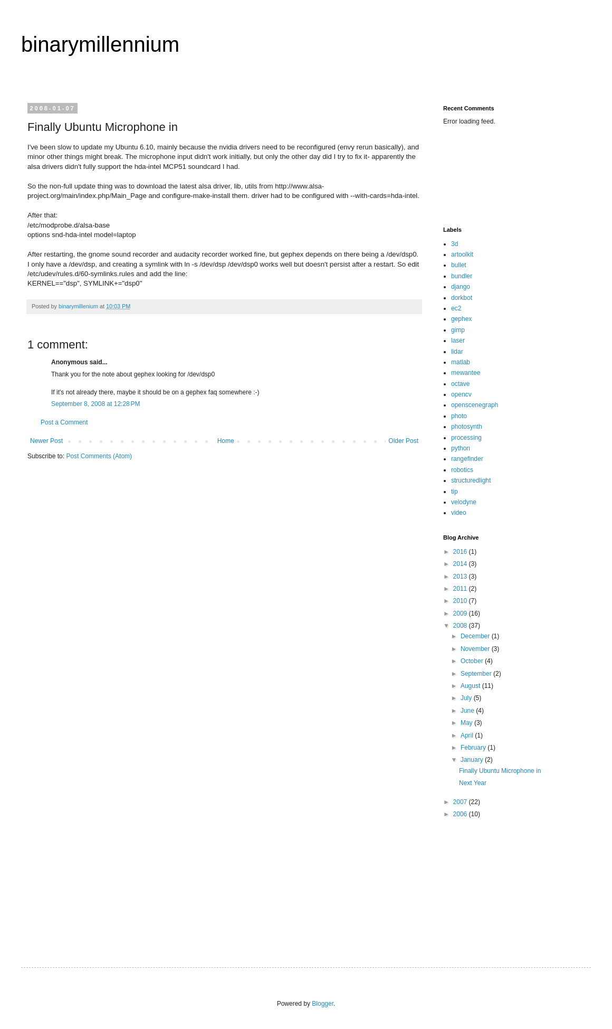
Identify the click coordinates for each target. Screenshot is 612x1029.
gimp (458, 330)
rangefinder (467, 458)
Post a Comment (64, 422)
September (477, 673)
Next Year (472, 783)
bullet (458, 265)
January (473, 759)
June (468, 710)
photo (459, 416)
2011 (461, 588)
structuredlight (471, 480)
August (471, 686)
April (468, 735)
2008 (461, 625)
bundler (461, 276)
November (476, 649)
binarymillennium (100, 44)
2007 (461, 802)
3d (454, 244)
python (460, 448)
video (458, 512)
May (467, 722)
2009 (461, 613)
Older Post (403, 441)
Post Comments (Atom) (99, 456)
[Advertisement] (476, 175)
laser (458, 340)
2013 (461, 576)
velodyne (463, 502)
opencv (461, 394)
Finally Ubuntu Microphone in (500, 771)
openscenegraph (474, 405)
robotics (462, 470)
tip (454, 491)
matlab (460, 362)
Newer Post (46, 441)
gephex (461, 319)
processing (466, 437)
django (460, 286)
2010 (461, 601)
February (474, 747)
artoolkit (462, 254)
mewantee (465, 372)
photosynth (466, 426)
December (476, 636)
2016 (461, 551)
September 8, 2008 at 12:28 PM (95, 404)
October (473, 661)
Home (225, 441)
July (467, 698)
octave (460, 384)
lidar (457, 351)
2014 (461, 564)
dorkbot (461, 297)
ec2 (456, 308)
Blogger (322, 1003)
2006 (461, 814)
